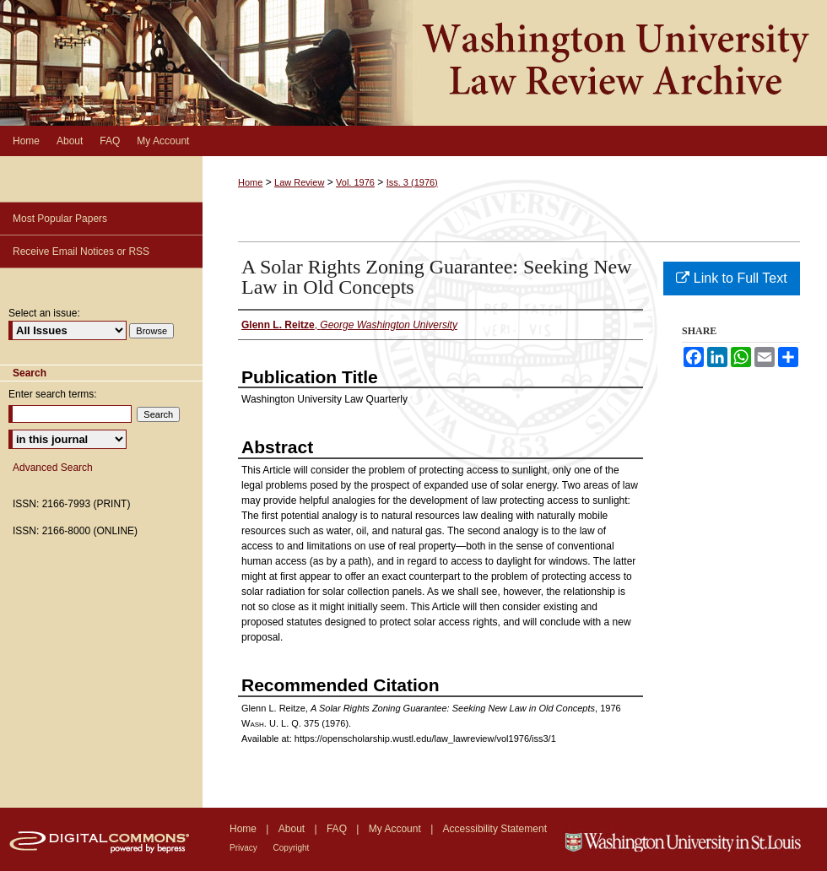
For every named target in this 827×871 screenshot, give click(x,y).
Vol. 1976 (355, 182)
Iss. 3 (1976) (412, 182)
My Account (396, 829)
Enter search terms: (52, 394)
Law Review (299, 182)
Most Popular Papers (60, 219)
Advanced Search (53, 467)
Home (250, 182)
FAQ (338, 829)
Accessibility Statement (495, 829)
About (293, 829)
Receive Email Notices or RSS (81, 251)
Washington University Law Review (413, 63)
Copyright (291, 847)
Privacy (245, 847)
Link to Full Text (731, 278)
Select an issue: (44, 313)
